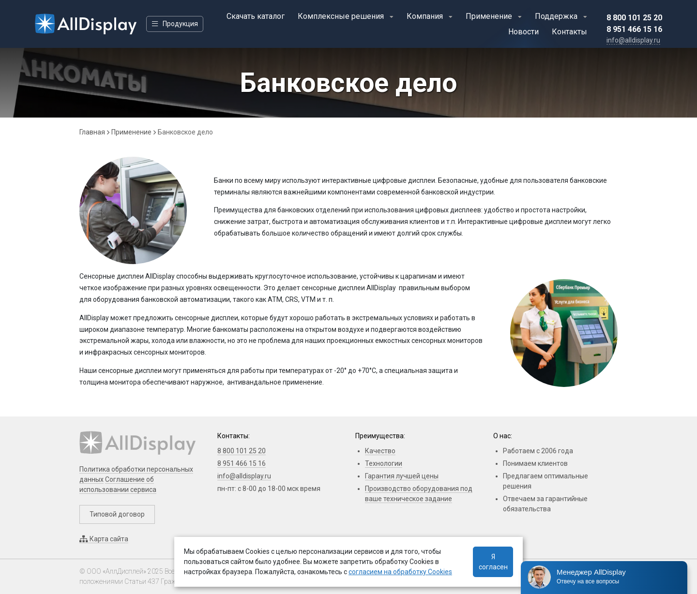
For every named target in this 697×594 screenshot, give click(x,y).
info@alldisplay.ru (244, 476)
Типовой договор (117, 514)
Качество (380, 451)
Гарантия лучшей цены (402, 476)
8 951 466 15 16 (634, 29)
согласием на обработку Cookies (400, 572)
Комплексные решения (342, 16)
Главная (92, 132)
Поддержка (557, 16)
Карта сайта (103, 539)
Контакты (569, 31)
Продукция (175, 24)
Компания (426, 16)
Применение (490, 16)
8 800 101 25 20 (634, 17)
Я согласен (493, 562)
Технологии (383, 463)
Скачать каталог (256, 16)
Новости (523, 31)
